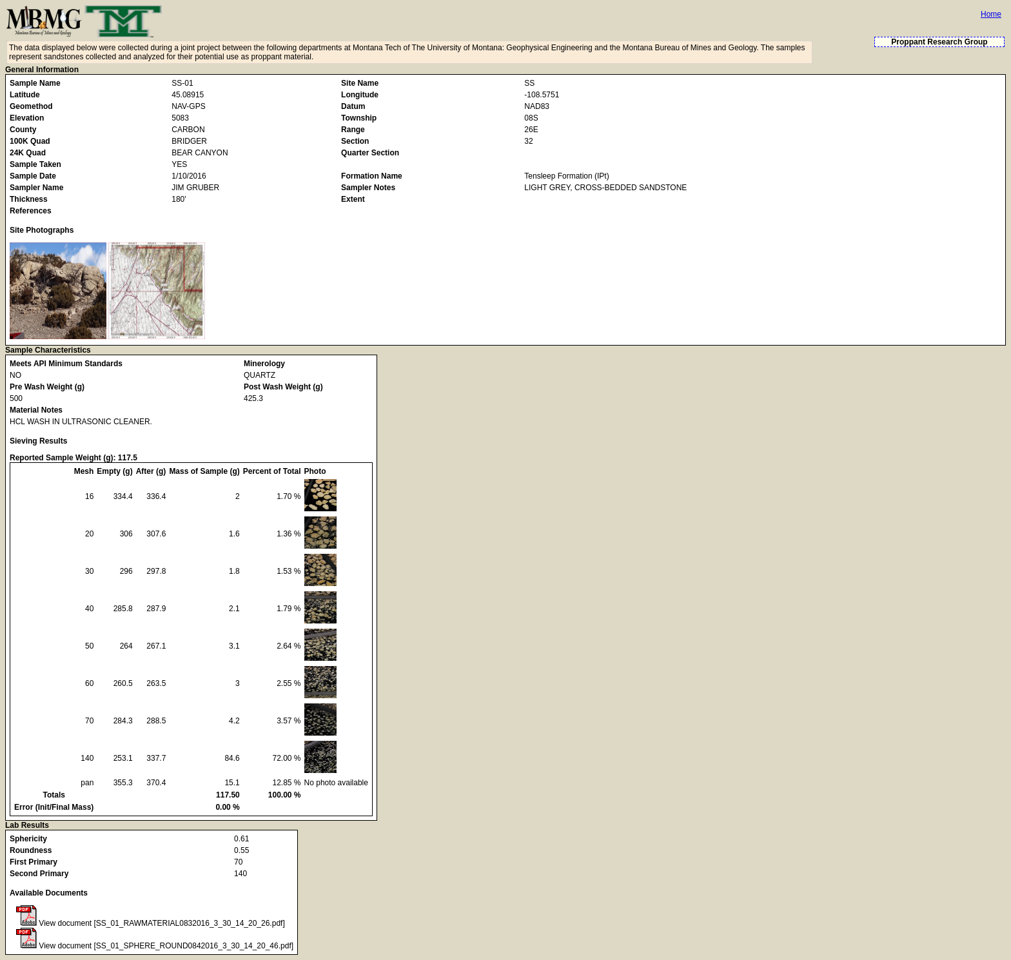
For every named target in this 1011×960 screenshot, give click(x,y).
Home (991, 14)
